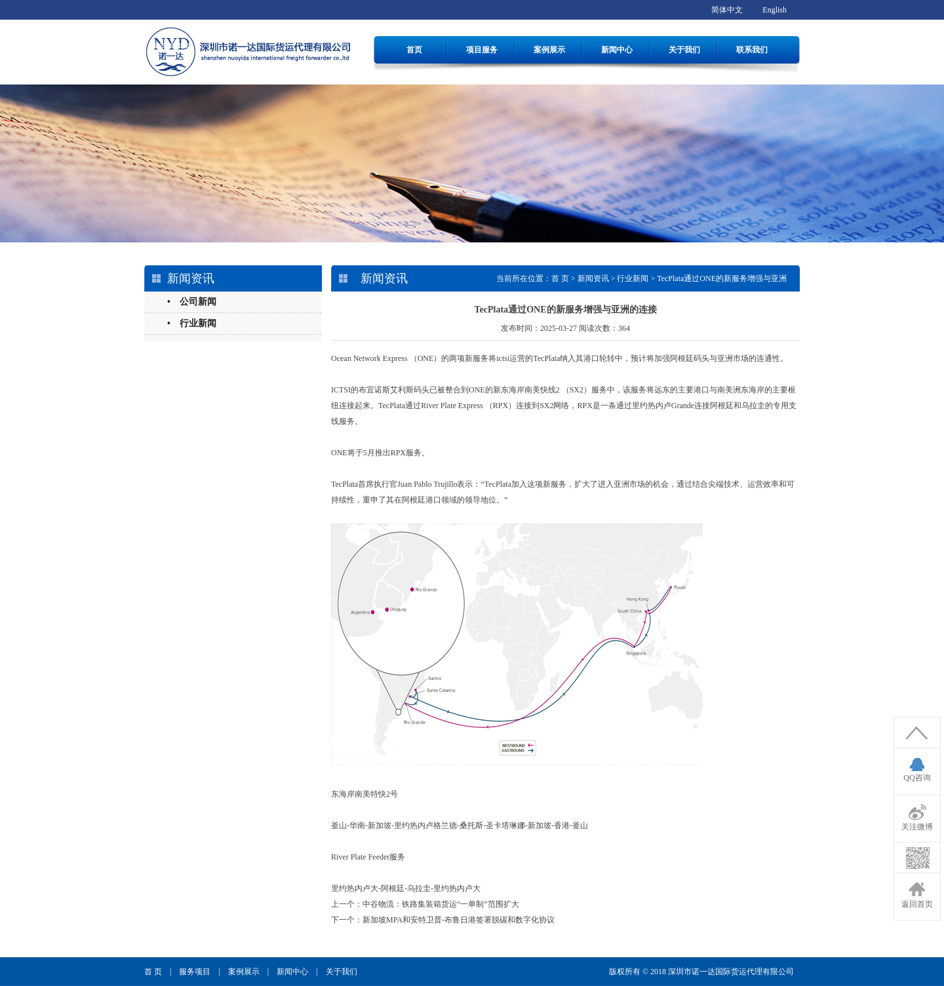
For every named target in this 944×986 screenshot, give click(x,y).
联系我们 (752, 49)
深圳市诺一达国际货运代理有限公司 (731, 971)
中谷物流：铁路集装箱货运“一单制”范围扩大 (441, 904)
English (774, 9)
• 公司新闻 (191, 302)
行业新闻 (632, 278)
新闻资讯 (593, 278)
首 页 (560, 278)
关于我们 (684, 49)
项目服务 (482, 49)
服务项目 (194, 971)
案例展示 (549, 49)
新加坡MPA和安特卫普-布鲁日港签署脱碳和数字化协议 (459, 919)
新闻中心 (617, 49)
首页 (414, 49)
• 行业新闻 (191, 323)
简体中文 (727, 9)
